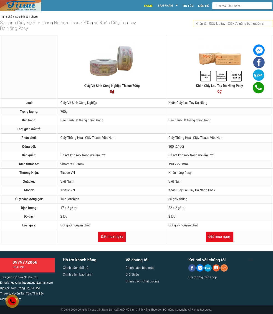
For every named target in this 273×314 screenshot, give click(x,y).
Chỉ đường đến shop (202, 277)
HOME (148, 5)
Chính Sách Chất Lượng (142, 281)
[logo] (25, 5)
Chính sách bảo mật (140, 268)
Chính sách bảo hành (77, 274)
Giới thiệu (132, 274)
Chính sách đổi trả (75, 268)
